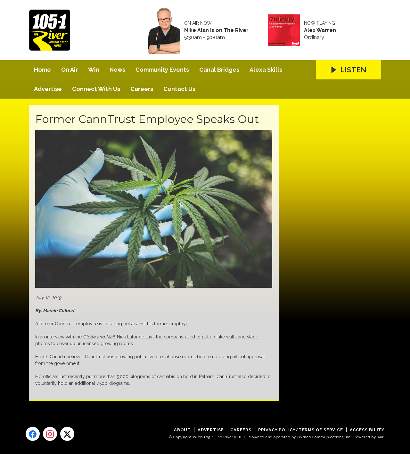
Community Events (162, 69)
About (182, 429)
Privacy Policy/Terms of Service (300, 429)
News (117, 69)
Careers (141, 88)
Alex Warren (320, 30)
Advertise (48, 88)
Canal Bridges (219, 69)
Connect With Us (96, 88)
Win (93, 69)
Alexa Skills (266, 69)
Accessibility (367, 429)
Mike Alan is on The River (216, 30)
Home (42, 69)
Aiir (380, 437)
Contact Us (179, 88)
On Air (69, 69)
